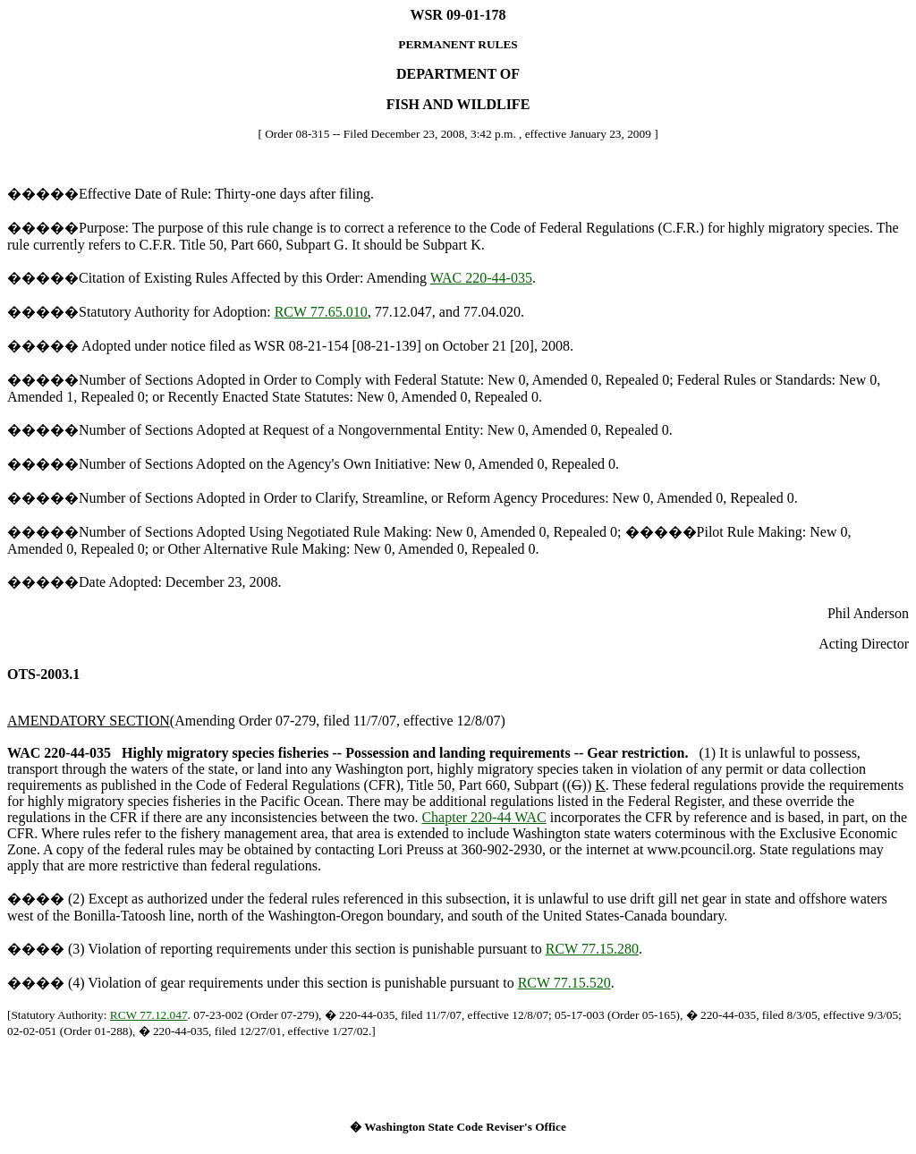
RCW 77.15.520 (564, 982)
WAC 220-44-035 (481, 277)
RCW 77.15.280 (592, 948)
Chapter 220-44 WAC (483, 817)
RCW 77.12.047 (149, 1015)
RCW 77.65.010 (321, 311)
